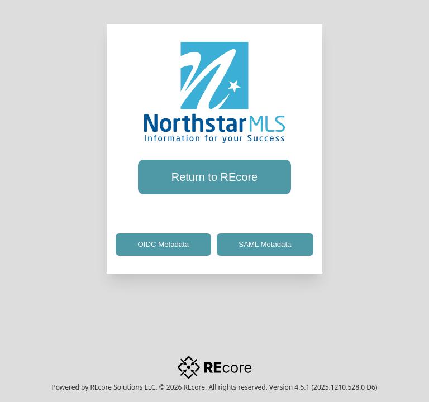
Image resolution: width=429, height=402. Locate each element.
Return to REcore (214, 177)
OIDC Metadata (163, 244)
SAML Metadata (265, 244)
